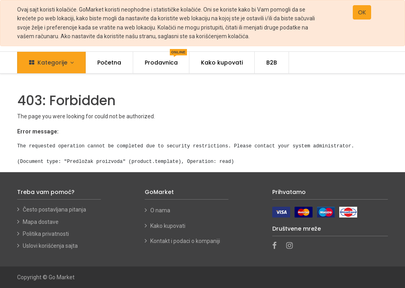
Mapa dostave (41, 222)
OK (362, 12)
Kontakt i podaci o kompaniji (185, 241)
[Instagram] (292, 246)
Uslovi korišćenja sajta (50, 246)
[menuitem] (109, 62)
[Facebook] (277, 246)
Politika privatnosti (46, 234)
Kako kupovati (168, 226)
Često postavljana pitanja (54, 209)
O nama (160, 210)
